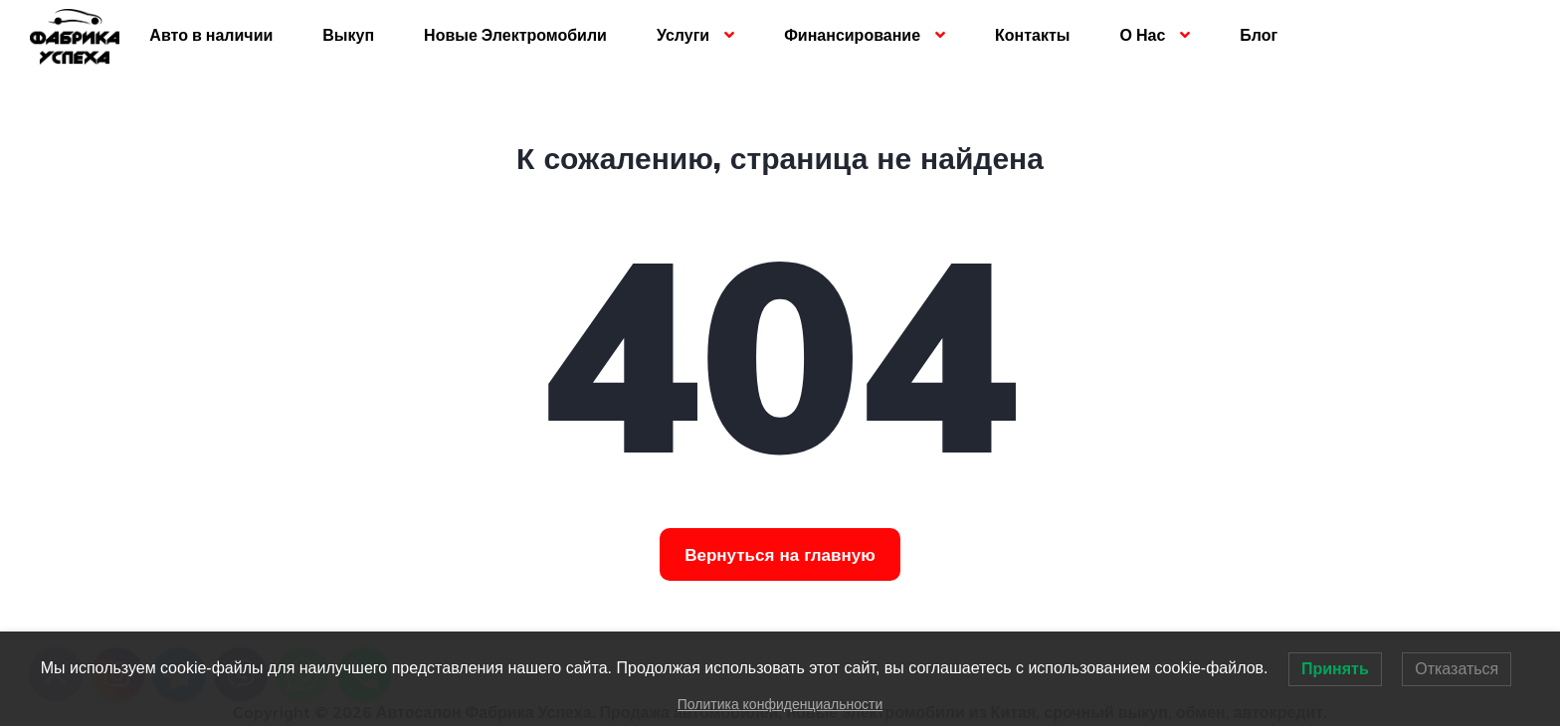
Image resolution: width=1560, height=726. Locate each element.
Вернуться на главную (780, 554)
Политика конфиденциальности (780, 704)
